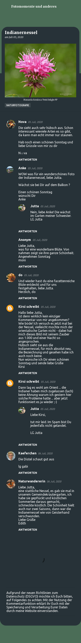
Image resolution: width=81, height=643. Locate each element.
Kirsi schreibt (28, 306)
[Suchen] (75, 6)
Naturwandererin (31, 481)
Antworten (27, 159)
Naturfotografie (17, 105)
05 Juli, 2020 (35, 122)
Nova (22, 122)
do (20, 275)
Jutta (34, 206)
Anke (22, 168)
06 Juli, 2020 (45, 453)
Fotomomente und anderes (34, 6)
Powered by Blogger (40, 637)
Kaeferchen (27, 453)
